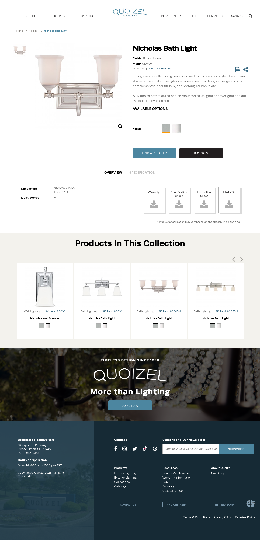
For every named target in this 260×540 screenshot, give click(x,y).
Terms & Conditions (196, 517)
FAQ (165, 482)
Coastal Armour (173, 490)
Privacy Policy (223, 517)
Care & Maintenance (176, 473)
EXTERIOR (59, 16)
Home (19, 30)
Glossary (168, 486)
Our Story (130, 405)
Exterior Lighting (125, 477)
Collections (122, 482)
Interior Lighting (125, 473)
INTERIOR (31, 16)
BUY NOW (201, 153)
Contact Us (215, 16)
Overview (113, 172)
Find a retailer (170, 16)
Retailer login (225, 504)
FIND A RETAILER (154, 153)
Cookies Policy (245, 517)
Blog (193, 16)
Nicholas (33, 30)
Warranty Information (177, 477)
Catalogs (87, 16)
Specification (142, 172)
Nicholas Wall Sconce (44, 318)
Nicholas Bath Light (55, 30)
